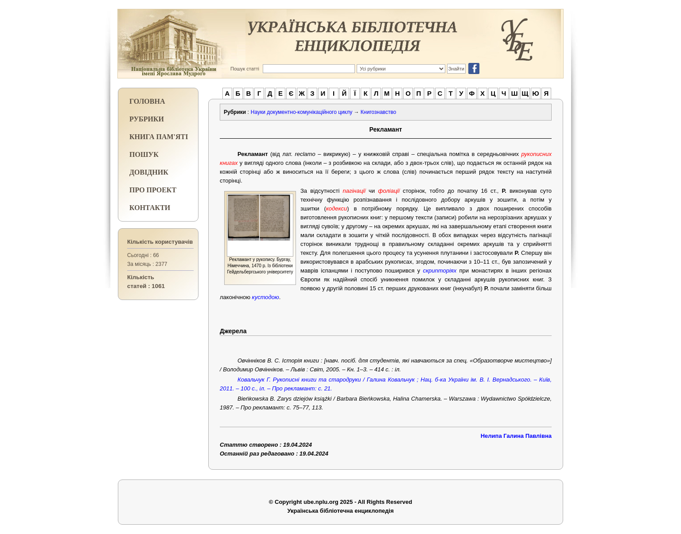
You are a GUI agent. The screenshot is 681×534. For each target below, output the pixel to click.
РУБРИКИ (146, 119)
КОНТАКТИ (149, 207)
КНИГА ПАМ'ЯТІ (158, 136)
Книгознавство (378, 112)
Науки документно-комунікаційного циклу (301, 112)
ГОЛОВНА (147, 101)
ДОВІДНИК (148, 172)
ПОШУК (144, 154)
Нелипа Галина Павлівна (516, 436)
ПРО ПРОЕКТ (152, 190)
